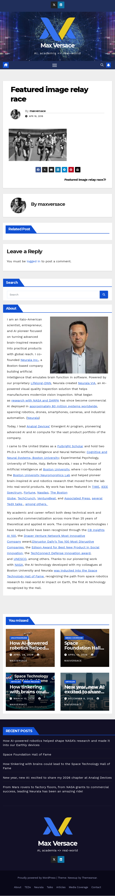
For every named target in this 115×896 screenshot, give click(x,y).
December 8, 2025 (81, 698)
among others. (36, 504)
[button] (102, 65)
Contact (96, 887)
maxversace (38, 111)
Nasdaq (42, 493)
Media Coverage (74, 638)
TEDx (28, 887)
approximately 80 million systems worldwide (63, 406)
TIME (95, 487)
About (17, 887)
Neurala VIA (86, 383)
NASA (19, 565)
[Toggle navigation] (54, 65)
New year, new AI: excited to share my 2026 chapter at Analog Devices (57, 777)
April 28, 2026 (24, 654)
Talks (50, 887)
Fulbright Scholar (70, 446)
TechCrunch (26, 498)
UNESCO (20, 559)
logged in (33, 261)
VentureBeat (46, 498)
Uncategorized (19, 638)
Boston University (56, 469)
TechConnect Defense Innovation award (60, 553)
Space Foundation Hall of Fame (82, 647)
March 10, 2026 (25, 698)
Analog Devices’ (38, 426)
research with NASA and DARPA (35, 400)
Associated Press (77, 498)
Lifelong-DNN (41, 383)
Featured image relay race (85, 180)
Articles (15, 682)
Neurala (33, 418)
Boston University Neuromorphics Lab (41, 475)
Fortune (29, 493)
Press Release (32, 682)
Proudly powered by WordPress (37, 877)
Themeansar (89, 877)
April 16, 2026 (78, 654)
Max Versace (57, 45)
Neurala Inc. (29, 360)
